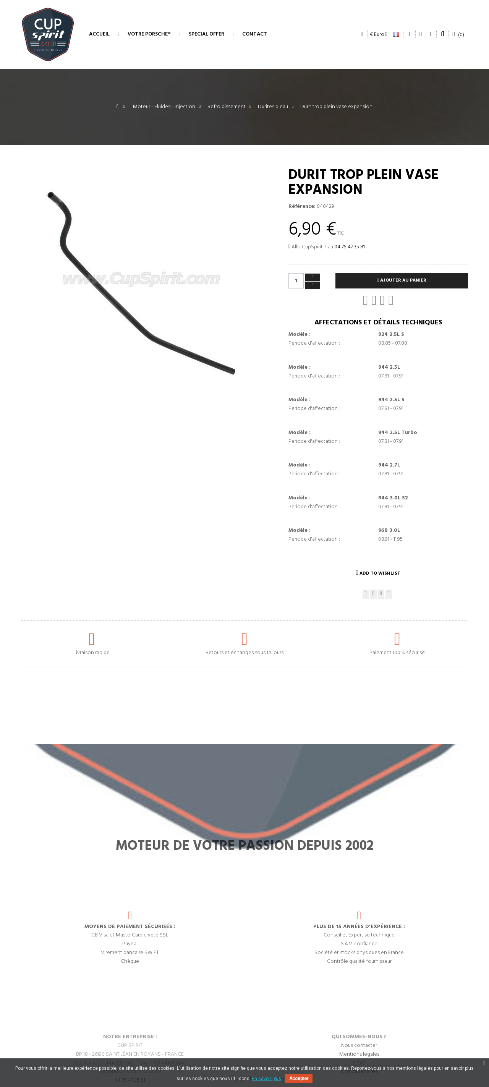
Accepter (298, 1078)
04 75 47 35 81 (349, 247)
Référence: (302, 206)
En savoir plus (266, 1078)
